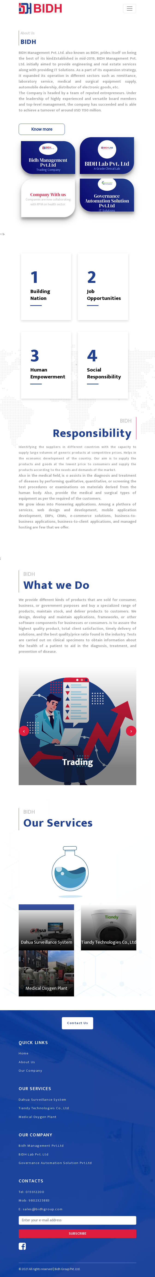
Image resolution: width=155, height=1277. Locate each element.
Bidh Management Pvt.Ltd (41, 1146)
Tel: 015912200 (31, 1192)
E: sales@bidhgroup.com (41, 1209)
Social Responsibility (104, 373)
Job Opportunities (104, 295)
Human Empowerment (47, 373)
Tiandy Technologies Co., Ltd (108, 942)
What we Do (56, 585)
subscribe (77, 1234)
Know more (41, 129)
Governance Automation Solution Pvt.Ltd (55, 1163)
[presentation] (24, 731)
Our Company (30, 1071)
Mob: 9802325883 (34, 1200)
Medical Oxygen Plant (46, 988)
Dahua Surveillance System (46, 942)
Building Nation (40, 295)
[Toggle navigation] (129, 8)
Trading (77, 762)
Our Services (58, 823)
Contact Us (77, 1023)
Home (23, 1053)
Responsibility (92, 433)
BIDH (28, 42)
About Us (27, 1062)
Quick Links (33, 1043)
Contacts (31, 1181)
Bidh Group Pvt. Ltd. (67, 1269)
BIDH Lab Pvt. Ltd (33, 1154)
